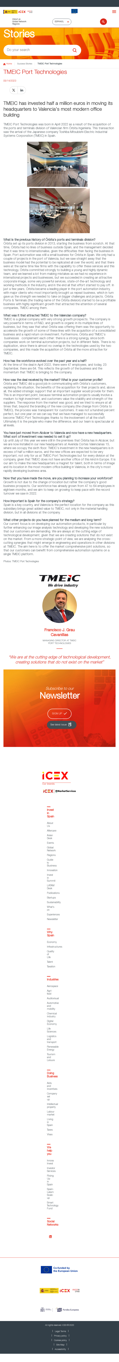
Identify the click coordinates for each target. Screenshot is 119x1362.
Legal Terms (60, 1331)
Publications (53, 893)
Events (50, 843)
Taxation (51, 967)
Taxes (50, 1130)
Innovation (52, 870)
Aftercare (51, 831)
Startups (51, 898)
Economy (52, 942)
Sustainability (54, 902)
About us (16, 19)
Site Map (60, 1345)
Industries (52, 980)
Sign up (57, 714)
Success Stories (24, 64)
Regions (16, 24)
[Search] (101, 21)
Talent (50, 962)
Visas (50, 1135)
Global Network (19, 22)
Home (7, 64)
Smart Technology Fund (52, 1206)
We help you (49, 1151)
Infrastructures (54, 947)
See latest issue (58, 725)
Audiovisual (53, 998)
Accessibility (60, 1349)
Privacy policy (60, 1336)
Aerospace (52, 986)
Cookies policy (60, 1340)
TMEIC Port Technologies (49, 64)
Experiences (53, 915)
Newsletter (52, 919)
